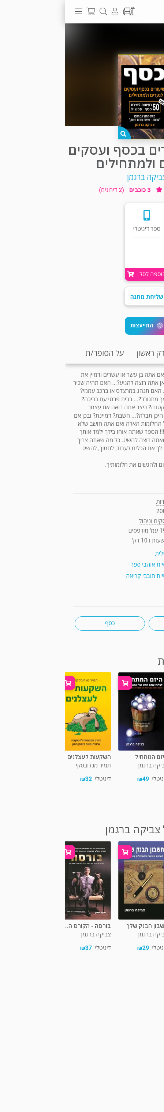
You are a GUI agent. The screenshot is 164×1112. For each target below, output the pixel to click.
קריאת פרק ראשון (99, 353)
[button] (82, 326)
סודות (98, 501)
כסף (45, 623)
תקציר (149, 353)
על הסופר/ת (39, 353)
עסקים (119, 623)
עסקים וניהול (128, 37)
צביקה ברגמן (82, 177)
